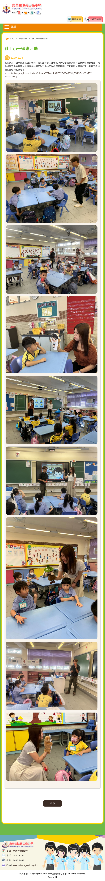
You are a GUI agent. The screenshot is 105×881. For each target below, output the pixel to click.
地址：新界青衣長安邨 (17, 851)
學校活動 (23, 39)
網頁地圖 (23, 874)
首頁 (12, 39)
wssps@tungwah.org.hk (25, 865)
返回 (52, 803)
